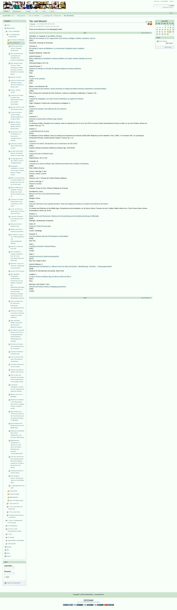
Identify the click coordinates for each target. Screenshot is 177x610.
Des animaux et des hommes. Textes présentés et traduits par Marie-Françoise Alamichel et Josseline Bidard (17, 69)
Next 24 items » (146, 33)
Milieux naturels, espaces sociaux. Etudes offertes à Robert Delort (16, 125)
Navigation (7, 21)
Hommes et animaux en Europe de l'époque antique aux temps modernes (17, 314)
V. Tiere (9, 534)
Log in (171, 13)
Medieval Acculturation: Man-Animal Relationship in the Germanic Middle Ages (17, 434)
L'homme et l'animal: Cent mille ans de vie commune (17, 219)
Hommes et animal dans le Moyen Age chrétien (16, 146)
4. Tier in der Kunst (14, 512)
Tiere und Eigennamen (16, 500)
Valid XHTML (88, 605)
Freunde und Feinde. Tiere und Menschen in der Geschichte (17, 346)
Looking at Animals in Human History (17, 472)
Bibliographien (17, 11)
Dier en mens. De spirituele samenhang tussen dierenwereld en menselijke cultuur (17, 378)
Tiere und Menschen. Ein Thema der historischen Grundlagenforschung (17, 305)
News (43, 11)
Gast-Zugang (165, 42)
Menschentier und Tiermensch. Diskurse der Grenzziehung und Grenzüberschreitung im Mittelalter (17, 416)
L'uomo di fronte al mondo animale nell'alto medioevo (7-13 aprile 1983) (17, 116)
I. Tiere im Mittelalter (34, 15)
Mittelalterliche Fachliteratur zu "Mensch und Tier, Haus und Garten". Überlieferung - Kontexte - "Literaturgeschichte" (17, 447)
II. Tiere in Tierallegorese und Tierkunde (14, 521)
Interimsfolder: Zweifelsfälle (15, 540)
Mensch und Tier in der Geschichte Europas (17, 108)
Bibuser (33, 24)
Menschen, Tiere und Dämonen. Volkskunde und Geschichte (17, 266)
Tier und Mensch (15, 43)
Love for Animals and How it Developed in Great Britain (17, 359)
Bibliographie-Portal (34, 5)
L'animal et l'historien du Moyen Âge (17, 353)
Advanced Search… (168, 7)
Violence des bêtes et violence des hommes (17, 371)
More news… (169, 47)
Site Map (156, 1)
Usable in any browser (109, 605)
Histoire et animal (16, 77)
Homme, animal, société (15, 91)
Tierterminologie (14, 494)
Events (52, 11)
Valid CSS (99, 605)
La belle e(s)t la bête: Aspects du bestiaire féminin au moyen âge (17, 153)
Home (6, 11)
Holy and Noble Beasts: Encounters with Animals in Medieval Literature (16, 324)
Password (7, 571)
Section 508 (68, 605)
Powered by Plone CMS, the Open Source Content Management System (88, 600)
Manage (28, 11)
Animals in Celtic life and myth (17, 247)
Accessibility (164, 1)
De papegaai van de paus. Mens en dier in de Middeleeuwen (17, 161)
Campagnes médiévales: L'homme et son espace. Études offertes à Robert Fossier (17, 170)
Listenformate (11, 543)
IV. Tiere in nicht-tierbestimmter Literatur (14, 530)
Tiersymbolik (13, 491)
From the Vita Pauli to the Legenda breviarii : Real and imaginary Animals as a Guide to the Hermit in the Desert (17, 462)
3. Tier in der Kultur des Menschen (16, 508)
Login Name (8, 565)
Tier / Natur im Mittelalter (17, 40)
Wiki (36, 11)
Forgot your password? (12, 583)
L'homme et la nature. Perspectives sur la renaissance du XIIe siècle (17, 203)
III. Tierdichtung (12, 525)
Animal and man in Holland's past (16, 225)
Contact (171, 1)
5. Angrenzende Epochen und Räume (16, 516)
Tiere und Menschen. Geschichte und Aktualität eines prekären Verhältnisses (17, 57)
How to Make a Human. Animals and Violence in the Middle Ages (17, 479)
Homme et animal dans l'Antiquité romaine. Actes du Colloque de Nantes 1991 (17, 84)
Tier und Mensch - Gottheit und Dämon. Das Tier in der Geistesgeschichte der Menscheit (17, 256)
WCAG (78, 605)
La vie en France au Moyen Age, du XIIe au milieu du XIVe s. (17, 211)
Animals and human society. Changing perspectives (17, 48)
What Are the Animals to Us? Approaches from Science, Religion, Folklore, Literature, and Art (17, 404)
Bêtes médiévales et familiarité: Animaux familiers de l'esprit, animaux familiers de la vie (17, 192)
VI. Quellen (10, 537)
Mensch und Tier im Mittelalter (16, 395)
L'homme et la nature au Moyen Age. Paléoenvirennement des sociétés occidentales (17, 100)
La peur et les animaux (17, 271)
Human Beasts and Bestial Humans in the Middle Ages (17, 425)
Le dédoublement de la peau (17, 487)
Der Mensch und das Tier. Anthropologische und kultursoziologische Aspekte (17, 239)
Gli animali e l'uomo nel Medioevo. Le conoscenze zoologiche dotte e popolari (16, 136)
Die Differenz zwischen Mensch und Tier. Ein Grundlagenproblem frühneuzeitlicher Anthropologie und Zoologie (17, 335)
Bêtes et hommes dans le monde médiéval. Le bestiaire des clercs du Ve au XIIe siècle (17, 181)
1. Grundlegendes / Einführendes (51, 15)
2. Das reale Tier (14, 503)
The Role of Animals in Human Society (17, 365)
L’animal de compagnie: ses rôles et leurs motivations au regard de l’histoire (17, 388)
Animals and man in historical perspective (17, 230)
